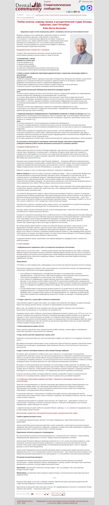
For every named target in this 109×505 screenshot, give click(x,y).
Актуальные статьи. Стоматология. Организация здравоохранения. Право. (61, 15)
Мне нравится (58, 494)
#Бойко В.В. (30, 17)
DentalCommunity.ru (26, 501)
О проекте (47, 1)
